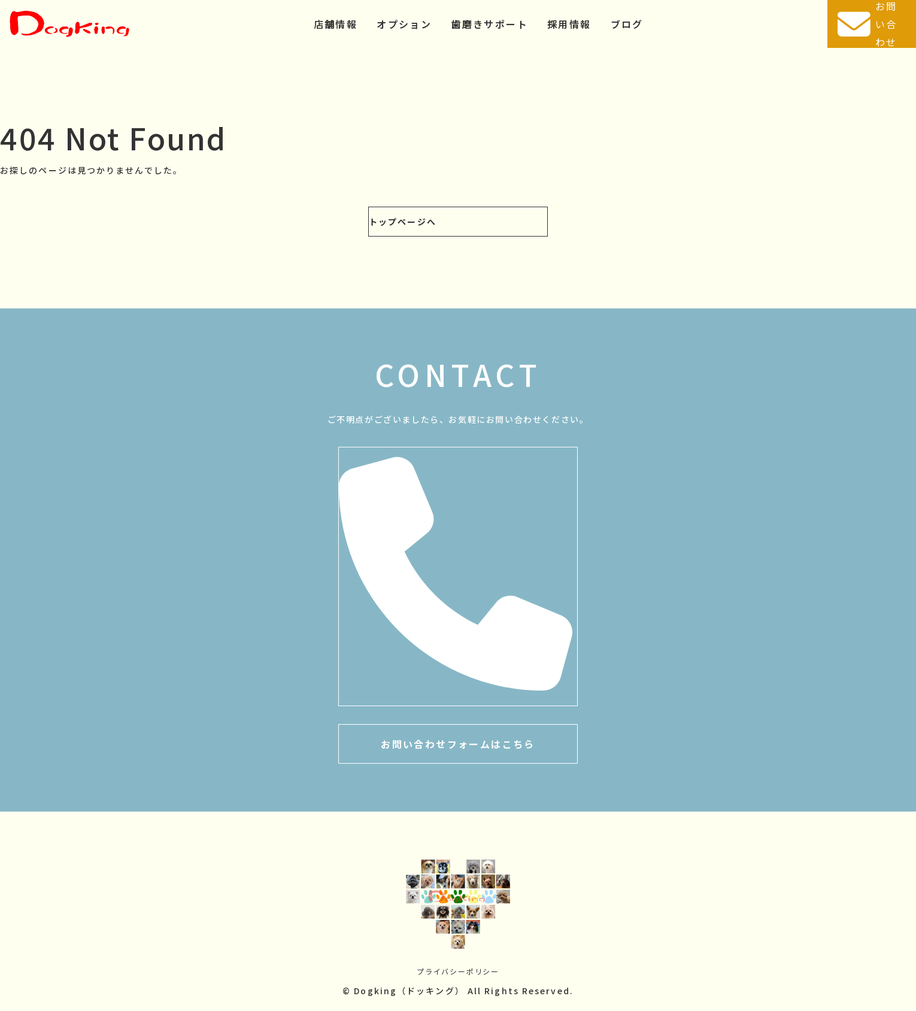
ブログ (627, 24)
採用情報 (569, 24)
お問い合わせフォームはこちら (458, 744)
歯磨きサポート (489, 24)
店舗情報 (336, 24)
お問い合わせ (867, 24)
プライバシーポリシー (458, 971)
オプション (404, 24)
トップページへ (402, 222)
